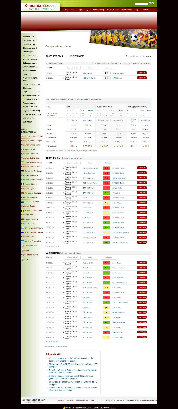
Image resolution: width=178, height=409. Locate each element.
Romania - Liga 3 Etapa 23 (71, 297)
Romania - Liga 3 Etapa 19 (71, 317)
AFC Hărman (87, 73)
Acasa (90, 68)
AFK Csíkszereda (118, 278)
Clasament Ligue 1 (28, 189)
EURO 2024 (27, 122)
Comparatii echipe (30, 67)
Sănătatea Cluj (88, 228)
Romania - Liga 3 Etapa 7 (71, 213)
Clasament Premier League (31, 141)
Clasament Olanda (28, 206)
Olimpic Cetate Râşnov (120, 268)
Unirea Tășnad (88, 273)
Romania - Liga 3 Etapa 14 (71, 178)
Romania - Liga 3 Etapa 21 (71, 307)
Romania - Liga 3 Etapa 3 (71, 232)
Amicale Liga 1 (29, 103)
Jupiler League (36, 211)
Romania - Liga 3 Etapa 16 (71, 168)
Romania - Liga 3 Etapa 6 (71, 217)
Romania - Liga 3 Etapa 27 (71, 278)
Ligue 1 (34, 184)
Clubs (66, 10)
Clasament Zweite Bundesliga (32, 180)
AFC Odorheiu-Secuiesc (121, 232)
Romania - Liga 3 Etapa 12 (71, 188)
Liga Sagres (38, 193)
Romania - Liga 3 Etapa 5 (71, 222)
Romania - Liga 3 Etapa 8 (71, 208)
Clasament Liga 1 (30, 41)
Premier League (37, 136)
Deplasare (108, 68)
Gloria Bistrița (87, 208)
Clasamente (27, 88)
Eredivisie (35, 202)
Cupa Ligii (27, 74)
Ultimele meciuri (72, 68)
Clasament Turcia (27, 224)
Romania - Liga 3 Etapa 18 (71, 322)
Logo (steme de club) (31, 111)
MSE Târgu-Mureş (119, 322)
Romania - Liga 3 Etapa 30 (71, 263)
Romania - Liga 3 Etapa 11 (71, 193)
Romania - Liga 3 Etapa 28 (71, 273)
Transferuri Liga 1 (30, 59)
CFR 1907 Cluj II (51, 113)
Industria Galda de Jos (90, 168)
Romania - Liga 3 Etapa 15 (71, 173)
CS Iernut (86, 297)
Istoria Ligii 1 (28, 52)
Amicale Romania (30, 107)
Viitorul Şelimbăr (118, 213)
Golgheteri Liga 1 (30, 63)
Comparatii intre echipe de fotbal (56, 346)
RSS (92, 400)
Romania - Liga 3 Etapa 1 (71, 242)
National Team (126, 10)
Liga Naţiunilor (29, 118)
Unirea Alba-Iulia (118, 223)
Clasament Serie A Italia (30, 154)
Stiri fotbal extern (30, 99)
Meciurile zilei (28, 37)
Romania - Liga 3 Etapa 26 (71, 283)
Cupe (25, 92)
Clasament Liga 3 (30, 48)
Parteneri (61, 400)
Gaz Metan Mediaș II (120, 283)
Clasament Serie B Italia (30, 158)
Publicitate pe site (82, 400)
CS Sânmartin (87, 198)
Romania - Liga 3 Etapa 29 (71, 268)
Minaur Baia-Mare (89, 173)
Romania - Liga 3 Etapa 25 (71, 287)
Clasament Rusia (27, 237)
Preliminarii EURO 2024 (30, 79)
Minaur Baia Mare (119, 312)
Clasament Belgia (27, 215)
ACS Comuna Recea (90, 183)
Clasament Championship (30, 145)
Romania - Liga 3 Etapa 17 (71, 327)
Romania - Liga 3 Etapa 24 (71, 73)
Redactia (70, 400)
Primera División (36, 162)
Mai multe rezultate (52, 246)
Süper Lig (34, 219)
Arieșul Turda (117, 188)
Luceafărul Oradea (89, 237)
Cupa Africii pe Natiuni (29, 255)
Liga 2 (80, 10)
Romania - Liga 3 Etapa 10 (71, 198)
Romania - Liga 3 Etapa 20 (71, 312)
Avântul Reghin (118, 203)
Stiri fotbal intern (29, 96)
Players (137, 10)
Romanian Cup (98, 10)
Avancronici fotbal (30, 56)
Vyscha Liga (36, 241)
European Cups (113, 10)
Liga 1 (73, 10)
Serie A (32, 149)
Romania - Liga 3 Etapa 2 (71, 237)
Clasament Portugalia (29, 197)
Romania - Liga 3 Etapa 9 (71, 78)
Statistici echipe (29, 71)
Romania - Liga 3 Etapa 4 (71, 228)
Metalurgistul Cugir (119, 178)
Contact (146, 10)
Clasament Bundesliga (29, 175)
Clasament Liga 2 (30, 44)
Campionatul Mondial (31, 84)
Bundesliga (38, 171)
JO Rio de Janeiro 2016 (32, 114)
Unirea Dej (116, 193)
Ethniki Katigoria (37, 228)
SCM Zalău (87, 218)
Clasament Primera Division (31, 167)
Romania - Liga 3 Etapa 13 (71, 183)
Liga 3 (88, 10)
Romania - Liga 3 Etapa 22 (71, 302)
